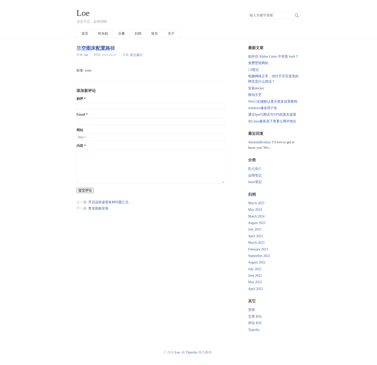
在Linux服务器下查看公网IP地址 (272, 121)
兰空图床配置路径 (95, 48)
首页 (85, 33)
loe (86, 55)
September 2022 (259, 256)
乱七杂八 (136, 55)
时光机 (103, 33)
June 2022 (255, 275)
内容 (79, 146)
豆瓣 (121, 33)
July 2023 (254, 229)
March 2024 (256, 216)
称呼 (79, 99)
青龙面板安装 (98, 208)
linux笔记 (255, 182)
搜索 (297, 15)
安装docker (256, 88)
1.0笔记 (253, 70)
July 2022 (254, 269)
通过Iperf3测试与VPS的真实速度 (272, 114)
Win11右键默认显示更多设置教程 (272, 101)
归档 (138, 33)
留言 (154, 33)
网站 (79, 130)
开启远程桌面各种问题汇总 (108, 202)
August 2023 (256, 223)
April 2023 (255, 236)
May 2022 (255, 282)
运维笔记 (255, 175)
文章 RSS (255, 316)
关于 (171, 33)
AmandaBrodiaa (259, 142)
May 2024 (255, 209)
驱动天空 (255, 95)
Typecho (254, 330)
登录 (251, 310)
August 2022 (256, 262)
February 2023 (258, 249)
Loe (82, 13)
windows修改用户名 (262, 108)
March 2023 (256, 242)
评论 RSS (255, 323)
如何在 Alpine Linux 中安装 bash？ (273, 56)
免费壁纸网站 (258, 63)
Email (80, 114)
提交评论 (85, 190)
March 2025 (256, 203)
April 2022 (255, 289)
